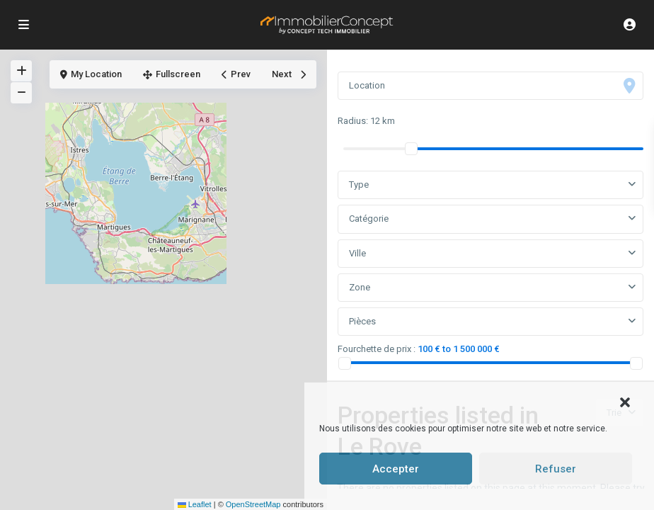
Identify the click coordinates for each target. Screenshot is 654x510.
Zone (359, 287)
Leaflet (195, 504)
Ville (357, 253)
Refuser (555, 469)
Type (359, 184)
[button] (625, 401)
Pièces (362, 321)
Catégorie (369, 218)
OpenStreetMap (253, 504)
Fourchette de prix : (376, 349)
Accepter (395, 469)
